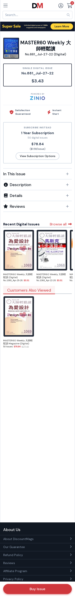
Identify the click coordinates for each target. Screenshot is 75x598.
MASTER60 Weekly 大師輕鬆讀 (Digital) (18, 276)
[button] (37, 174)
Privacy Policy (13, 579)
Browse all (61, 224)
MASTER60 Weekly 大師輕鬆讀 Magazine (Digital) (18, 342)
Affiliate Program (15, 571)
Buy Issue (37, 589)
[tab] (37, 173)
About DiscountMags (18, 539)
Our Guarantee (14, 547)
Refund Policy (13, 555)
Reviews (9, 563)
